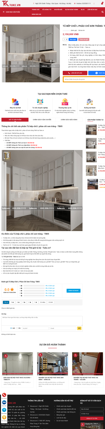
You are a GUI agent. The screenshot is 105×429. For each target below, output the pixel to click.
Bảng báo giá (36, 14)
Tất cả (6, 302)
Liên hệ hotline (75, 73)
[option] (17, 369)
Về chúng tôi (46, 9)
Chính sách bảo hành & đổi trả (66, 409)
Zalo (98, 3)
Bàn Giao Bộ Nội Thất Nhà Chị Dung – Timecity (17, 379)
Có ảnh (51, 302)
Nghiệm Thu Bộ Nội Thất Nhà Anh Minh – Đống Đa (51, 379)
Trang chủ (35, 9)
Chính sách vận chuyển (64, 406)
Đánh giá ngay (74, 290)
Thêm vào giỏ (84, 39)
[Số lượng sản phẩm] (65, 39)
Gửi (79, 328)
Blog (83, 9)
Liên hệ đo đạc (92, 9)
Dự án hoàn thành (71, 9)
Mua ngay (73, 39)
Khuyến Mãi (58, 9)
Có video (42, 302)
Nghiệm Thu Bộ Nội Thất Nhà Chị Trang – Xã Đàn (86, 379)
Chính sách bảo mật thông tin (66, 412)
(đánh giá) (74, 30)
